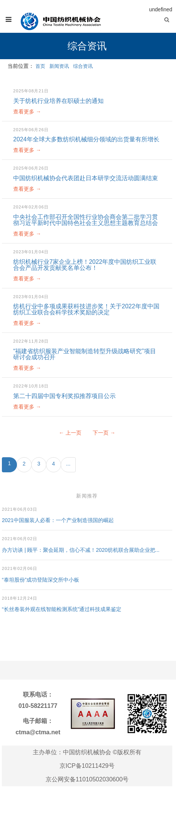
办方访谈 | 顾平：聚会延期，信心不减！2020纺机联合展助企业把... (80, 550)
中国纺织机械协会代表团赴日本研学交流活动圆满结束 (85, 178)
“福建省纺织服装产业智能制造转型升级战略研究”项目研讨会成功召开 (84, 354)
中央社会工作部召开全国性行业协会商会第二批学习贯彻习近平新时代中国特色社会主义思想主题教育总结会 (85, 220)
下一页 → (104, 433)
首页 (40, 66)
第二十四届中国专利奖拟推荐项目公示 (64, 396)
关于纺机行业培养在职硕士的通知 (58, 101)
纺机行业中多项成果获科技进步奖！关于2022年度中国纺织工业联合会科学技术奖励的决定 (86, 309)
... (68, 464)
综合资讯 (83, 66)
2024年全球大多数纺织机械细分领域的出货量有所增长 (86, 139)
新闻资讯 (59, 66)
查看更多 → (27, 112)
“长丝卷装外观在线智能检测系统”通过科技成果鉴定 (61, 609)
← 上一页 (70, 433)
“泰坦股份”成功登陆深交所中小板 (40, 580)
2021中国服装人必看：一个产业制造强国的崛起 (58, 520)
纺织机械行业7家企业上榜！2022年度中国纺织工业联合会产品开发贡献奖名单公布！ (85, 265)
